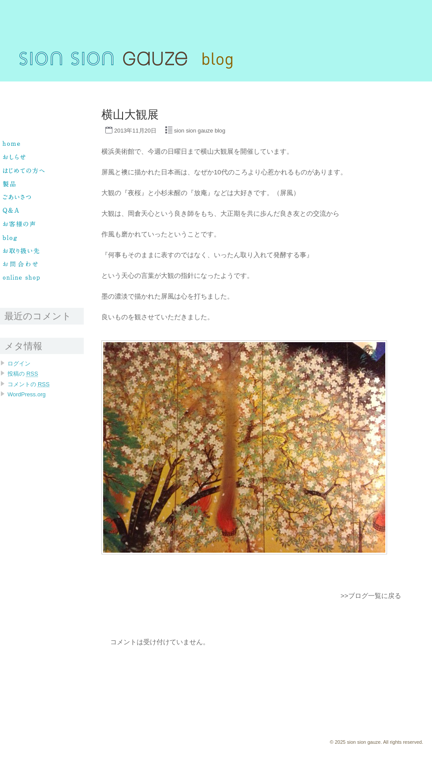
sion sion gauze (18, 85)
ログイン (18, 363)
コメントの (28, 384)
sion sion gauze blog (199, 130)
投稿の (22, 373)
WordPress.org (26, 394)
